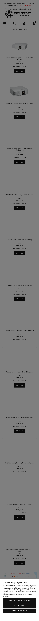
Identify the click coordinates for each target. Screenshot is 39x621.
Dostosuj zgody (19, 605)
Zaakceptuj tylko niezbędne (19, 600)
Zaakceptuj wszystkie (19, 610)
